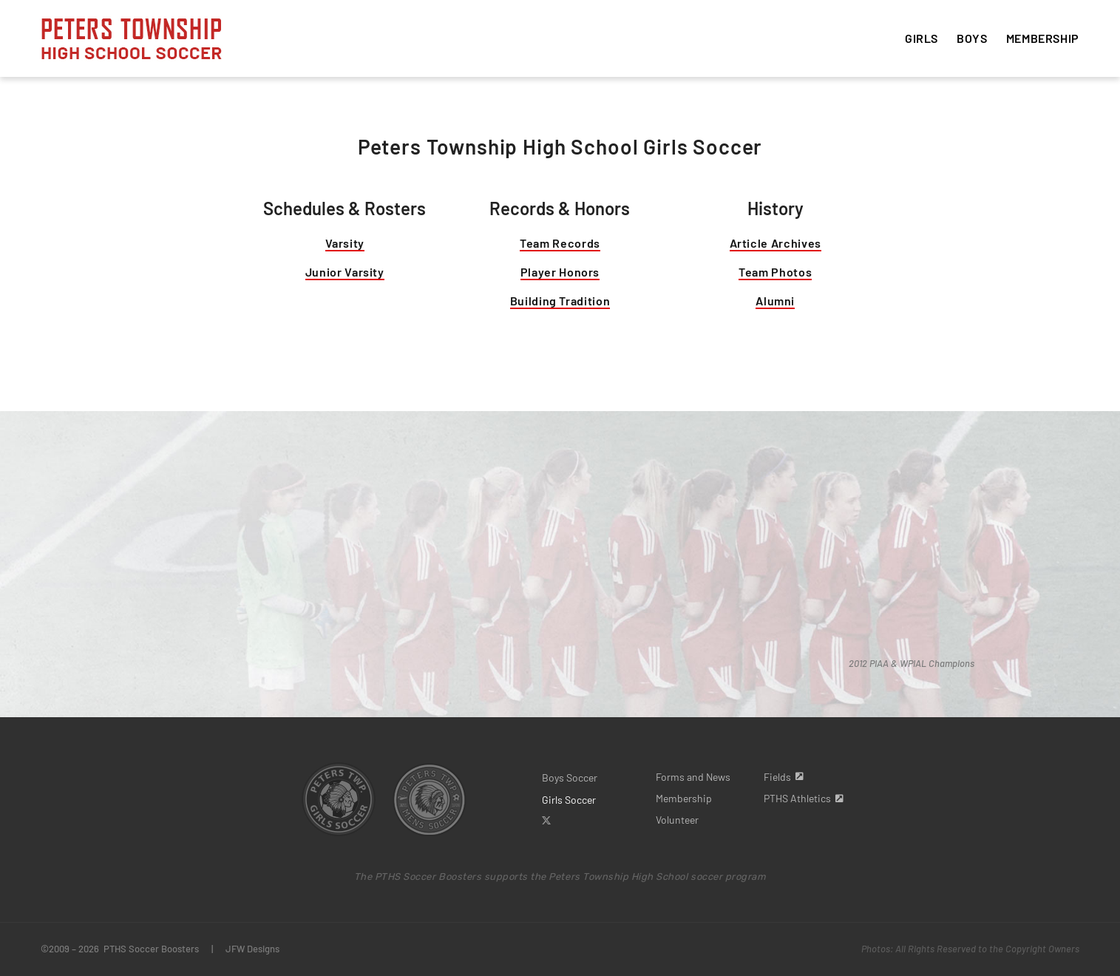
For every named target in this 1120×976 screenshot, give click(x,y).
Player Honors (560, 272)
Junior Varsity (344, 272)
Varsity (344, 243)
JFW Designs (252, 949)
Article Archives (775, 243)
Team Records (560, 243)
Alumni (775, 301)
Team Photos (775, 272)
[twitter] (546, 820)
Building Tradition (560, 301)
